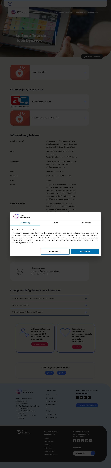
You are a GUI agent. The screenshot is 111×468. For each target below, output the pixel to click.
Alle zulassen (85, 251)
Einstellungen (55, 251)
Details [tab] (55, 223)
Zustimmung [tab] (25, 223)
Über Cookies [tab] (86, 223)
